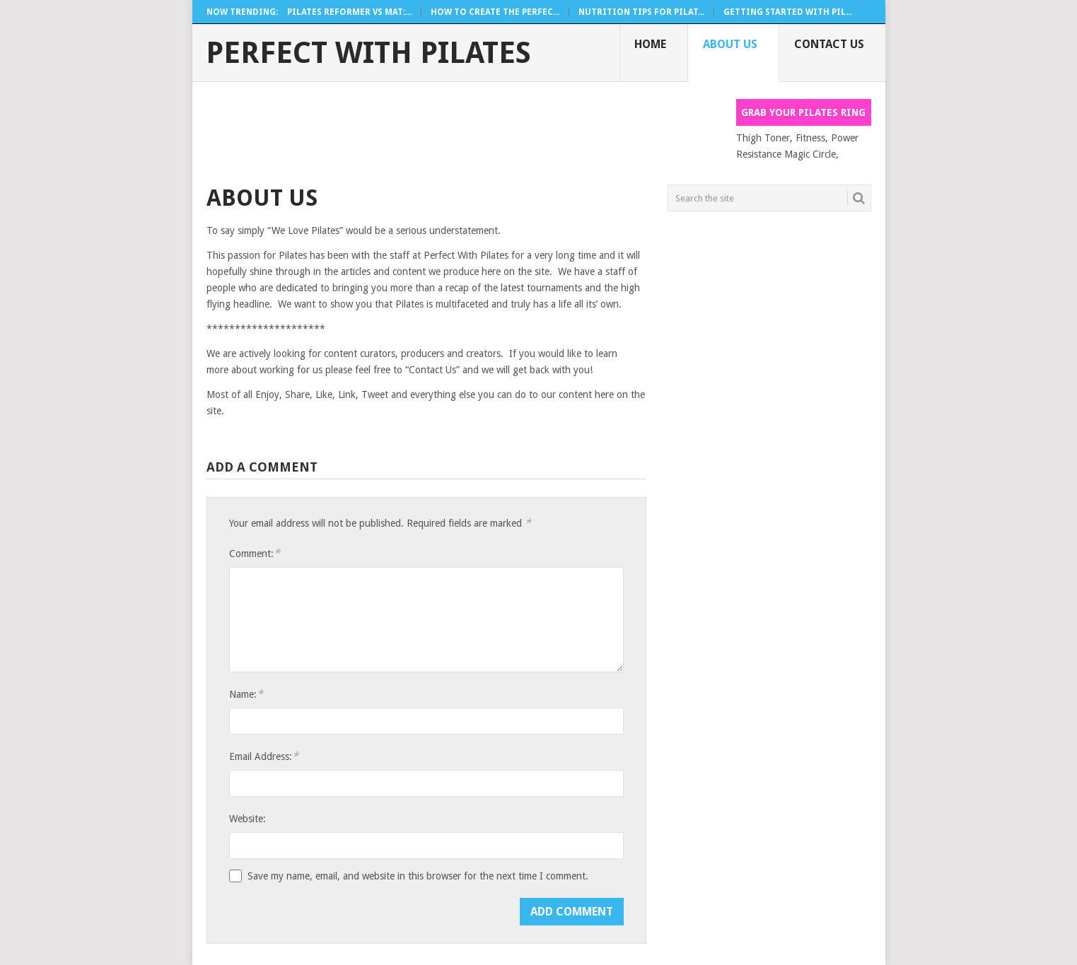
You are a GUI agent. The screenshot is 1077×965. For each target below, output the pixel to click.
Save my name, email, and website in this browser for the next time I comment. (418, 876)
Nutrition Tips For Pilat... (641, 12)
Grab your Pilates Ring (803, 112)
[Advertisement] (463, 131)
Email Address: (263, 756)
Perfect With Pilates (368, 53)
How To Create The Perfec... (495, 12)
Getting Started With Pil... (787, 12)
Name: (246, 694)
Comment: (254, 553)
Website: (247, 818)
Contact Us (829, 44)
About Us (730, 44)
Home (650, 44)
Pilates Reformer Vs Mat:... (349, 12)
